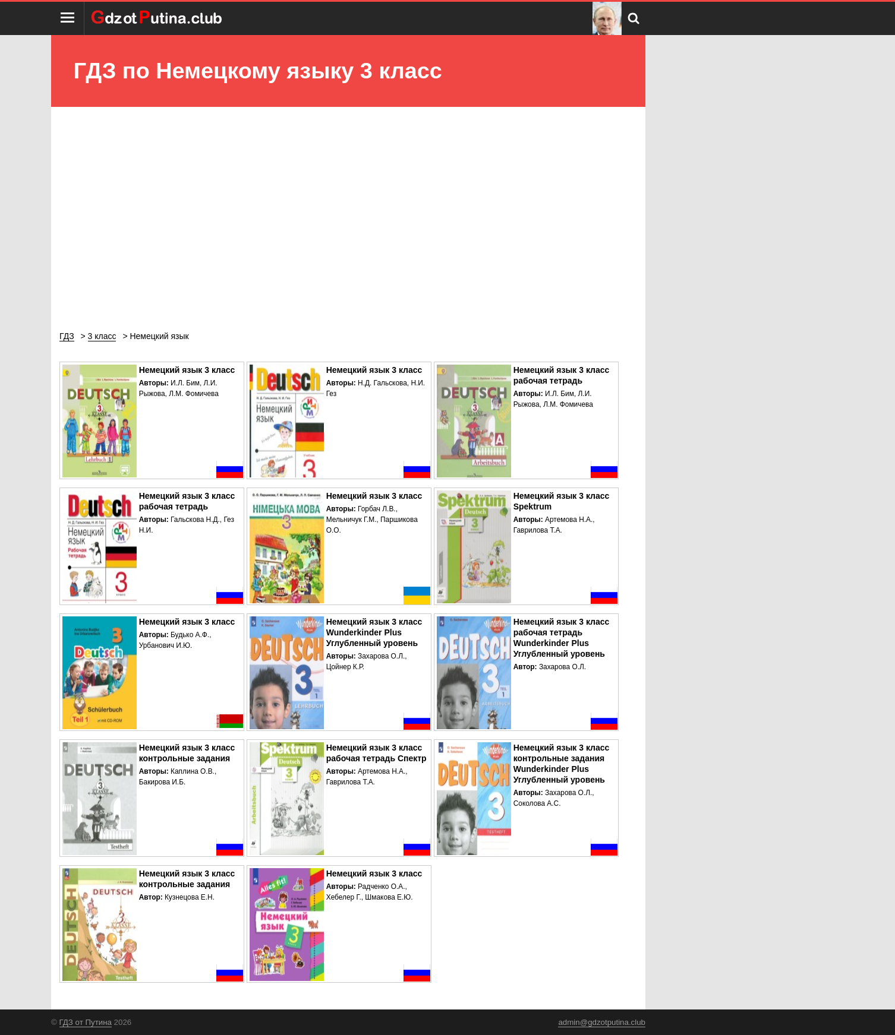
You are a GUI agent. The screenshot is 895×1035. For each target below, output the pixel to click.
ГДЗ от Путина (85, 1022)
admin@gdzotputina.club (601, 1022)
